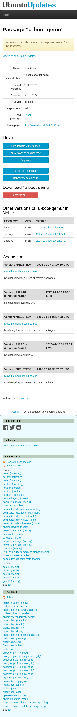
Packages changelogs (19, 462)
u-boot (27, 115)
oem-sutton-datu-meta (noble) (19, 516)
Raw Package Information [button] (25, 145)
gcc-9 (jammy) (11, 577)
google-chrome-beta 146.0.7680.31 (22, 445)
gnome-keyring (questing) (17, 498)
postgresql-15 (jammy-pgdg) (18, 670)
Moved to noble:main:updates (19, 56)
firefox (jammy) (11, 688)
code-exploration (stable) (16, 613)
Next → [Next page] (25, 398)
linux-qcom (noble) (13, 505)
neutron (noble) (11, 487)
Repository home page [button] (25, 178)
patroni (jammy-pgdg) (15, 681)
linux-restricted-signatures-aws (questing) (26, 702)
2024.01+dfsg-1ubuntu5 (49, 227)
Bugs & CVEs (14, 465)
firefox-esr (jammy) (13, 684)
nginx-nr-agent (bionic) (15, 602)
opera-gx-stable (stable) (16, 699)
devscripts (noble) (13, 534)
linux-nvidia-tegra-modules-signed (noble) (26, 551)
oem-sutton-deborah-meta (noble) (21, 509)
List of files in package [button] (25, 170)
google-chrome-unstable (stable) (21, 634)
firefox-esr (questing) (14, 638)
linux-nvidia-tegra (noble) (16, 555)
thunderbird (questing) (15, 620)
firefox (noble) (10, 649)
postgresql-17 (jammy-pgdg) (18, 663)
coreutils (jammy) (12, 548)
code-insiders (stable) (15, 606)
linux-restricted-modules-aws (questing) (24, 706)
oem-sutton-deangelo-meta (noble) (22, 512)
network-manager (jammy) (17, 541)
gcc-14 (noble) (11, 570)
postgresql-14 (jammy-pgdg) (18, 674)
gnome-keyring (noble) (15, 526)
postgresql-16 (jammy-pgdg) (18, 666)
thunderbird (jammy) (14, 627)
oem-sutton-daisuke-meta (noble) (21, 523)
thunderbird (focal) (13, 631)
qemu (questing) (12, 473)
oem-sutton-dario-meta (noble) (20, 519)
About (15, 411)
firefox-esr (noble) (13, 645)
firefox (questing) (12, 642)
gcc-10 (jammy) (11, 581)
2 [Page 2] (19, 398)
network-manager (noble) (17, 502)
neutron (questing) (13, 477)
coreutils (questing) (13, 494)
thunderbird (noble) (13, 624)
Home (7, 15)
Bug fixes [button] (26, 160)
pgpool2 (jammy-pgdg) (15, 677)
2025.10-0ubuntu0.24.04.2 (51, 234)
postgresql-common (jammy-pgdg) (22, 656)
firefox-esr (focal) (12, 691)
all (9, 584)
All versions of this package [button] (26, 153)
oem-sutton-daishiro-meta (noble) (21, 559)
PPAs (10, 597)
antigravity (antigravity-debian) (19, 617)
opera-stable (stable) (14, 695)
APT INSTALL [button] (20, 195)
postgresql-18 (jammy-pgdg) (18, 659)
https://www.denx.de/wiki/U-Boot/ (42, 125)
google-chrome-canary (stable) (20, 609)
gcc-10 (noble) (11, 566)
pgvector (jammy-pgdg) (16, 652)
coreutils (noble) (12, 537)
